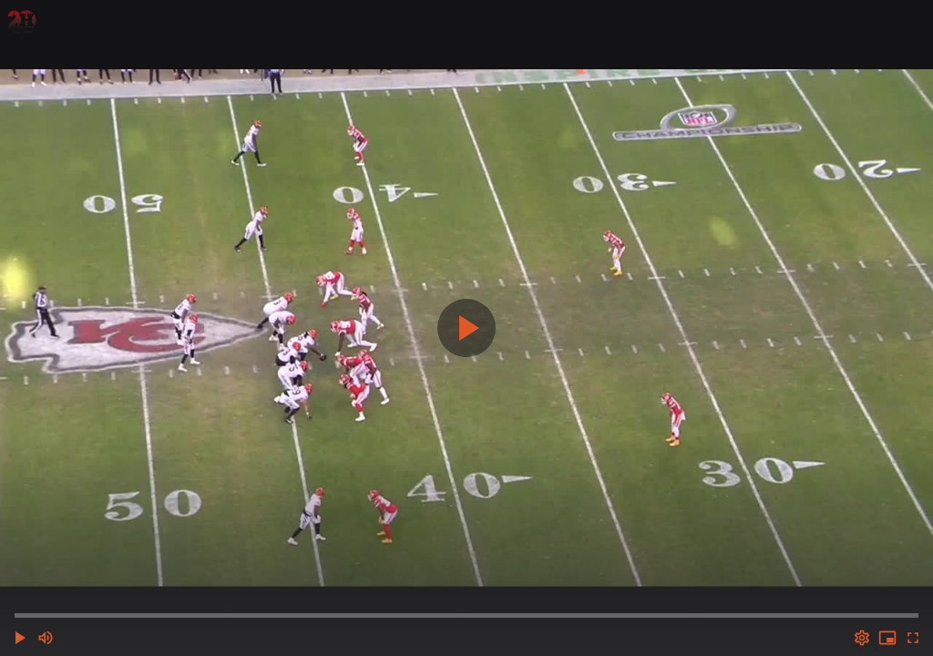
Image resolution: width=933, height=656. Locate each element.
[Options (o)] (862, 638)
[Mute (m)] (45, 638)
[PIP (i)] (887, 638)
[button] (20, 638)
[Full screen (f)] (913, 638)
